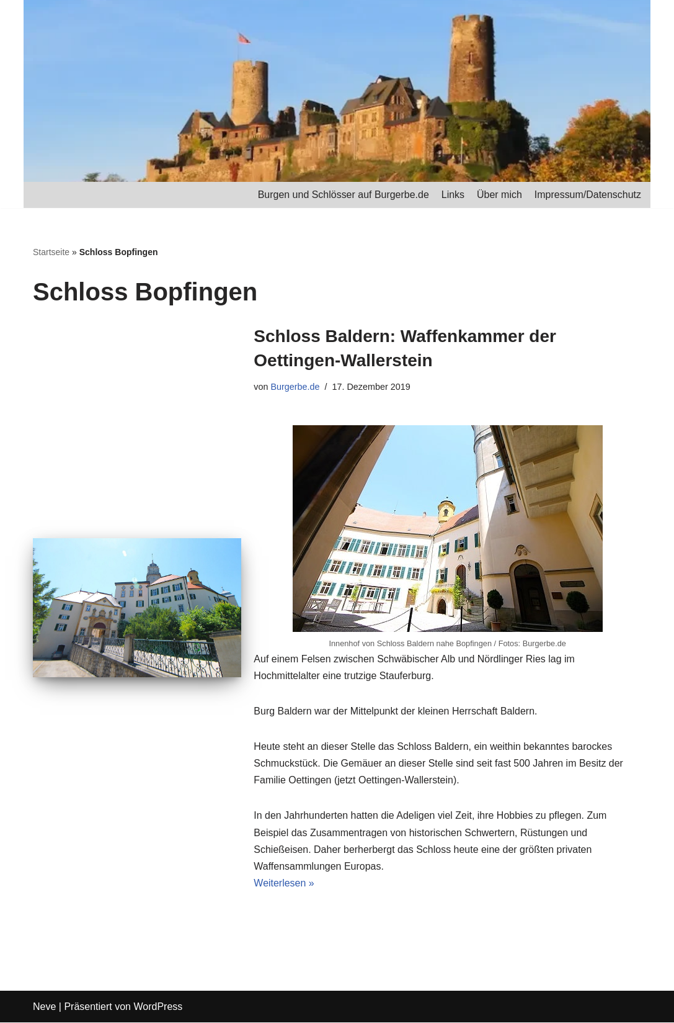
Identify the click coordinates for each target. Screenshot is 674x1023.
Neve (44, 1007)
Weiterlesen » (284, 883)
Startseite (51, 252)
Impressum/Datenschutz (587, 194)
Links (452, 194)
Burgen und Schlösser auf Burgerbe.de (343, 194)
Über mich (499, 194)
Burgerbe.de (295, 387)
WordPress (157, 1007)
